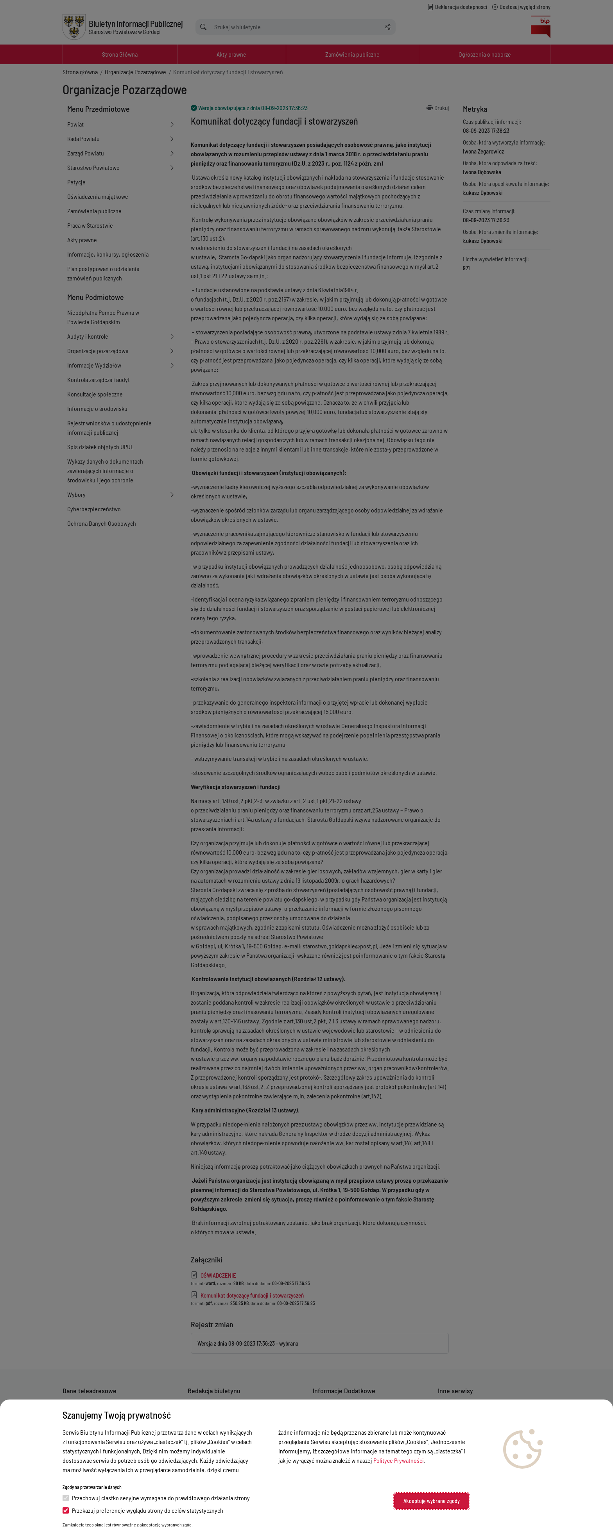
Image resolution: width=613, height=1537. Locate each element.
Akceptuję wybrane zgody (431, 1501)
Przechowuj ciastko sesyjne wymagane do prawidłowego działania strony (156, 1497)
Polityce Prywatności (398, 1460)
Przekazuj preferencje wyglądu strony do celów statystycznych (143, 1510)
